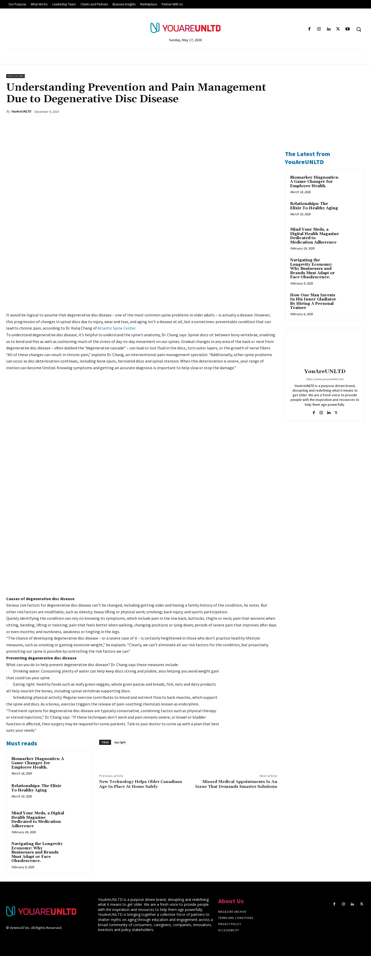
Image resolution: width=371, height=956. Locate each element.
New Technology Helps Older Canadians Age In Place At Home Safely (140, 784)
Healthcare (15, 76)
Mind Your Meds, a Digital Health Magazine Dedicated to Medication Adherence (37, 820)
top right (119, 742)
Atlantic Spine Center (116, 328)
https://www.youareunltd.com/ (325, 379)
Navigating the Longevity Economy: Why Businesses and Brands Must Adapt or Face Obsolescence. (37, 852)
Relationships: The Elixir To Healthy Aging (36, 788)
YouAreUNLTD (21, 111)
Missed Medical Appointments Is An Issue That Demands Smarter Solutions (236, 784)
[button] (358, 29)
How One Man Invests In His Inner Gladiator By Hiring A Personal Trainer (313, 302)
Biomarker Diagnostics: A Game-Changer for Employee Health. (37, 763)
